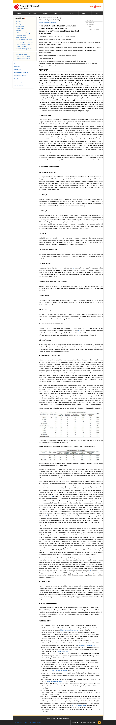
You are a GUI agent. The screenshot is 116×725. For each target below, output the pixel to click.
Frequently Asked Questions (23, 49)
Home (19, 13)
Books (45, 13)
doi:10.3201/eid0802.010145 (86, 645)
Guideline (18, 30)
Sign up (74, 722)
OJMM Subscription (21, 37)
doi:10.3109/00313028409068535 (57, 671)
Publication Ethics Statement (23, 44)
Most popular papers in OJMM (24, 42)
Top (15, 64)
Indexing (17, 21)
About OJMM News (21, 46)
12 (66, 509)
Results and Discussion (21, 76)
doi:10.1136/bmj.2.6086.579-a (55, 681)
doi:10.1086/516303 (62, 651)
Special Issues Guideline (22, 58)
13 (46, 516)
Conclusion (17, 79)
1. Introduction (45, 115)
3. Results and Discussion (49, 356)
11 (56, 507)
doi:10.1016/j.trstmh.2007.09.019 (69, 630)
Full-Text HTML (90, 22)
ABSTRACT (43, 70)
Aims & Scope (19, 26)
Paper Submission (20, 35)
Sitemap (60, 718)
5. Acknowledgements (48, 603)
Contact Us (66, 718)
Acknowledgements (20, 82)
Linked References (91, 27)
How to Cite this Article (92, 29)
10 (52, 496)
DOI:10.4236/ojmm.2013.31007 (47, 22)
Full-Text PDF (89, 20)
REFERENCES (45, 621)
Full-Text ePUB (89, 24)
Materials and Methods (21, 72)
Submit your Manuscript (87, 722)
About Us (85, 13)
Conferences (58, 13)
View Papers (19, 24)
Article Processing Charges (23, 33)
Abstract (88, 18)
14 (90, 571)
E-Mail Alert (18, 722)
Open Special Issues (21, 54)
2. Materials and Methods (49, 166)
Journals (32, 13)
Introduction (17, 69)
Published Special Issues (22, 56)
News (72, 13)
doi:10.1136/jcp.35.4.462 (79, 705)
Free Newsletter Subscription (23, 39)
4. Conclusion (44, 582)
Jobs (97, 13)
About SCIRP (54, 718)
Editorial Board (19, 28)
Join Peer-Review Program (33, 722)
